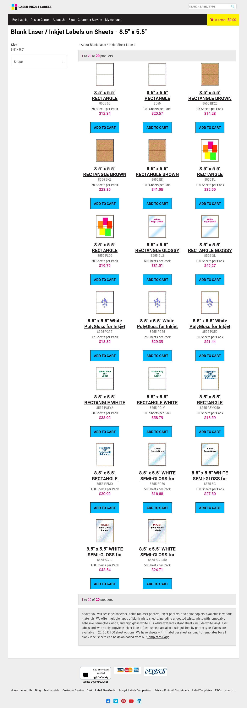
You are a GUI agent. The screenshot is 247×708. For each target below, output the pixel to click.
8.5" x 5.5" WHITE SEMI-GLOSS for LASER (157, 478)
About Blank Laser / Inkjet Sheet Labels (108, 45)
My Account (113, 20)
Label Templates (202, 690)
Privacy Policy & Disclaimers (172, 690)
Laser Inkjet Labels (31, 7)
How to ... (230, 690)
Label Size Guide (105, 690)
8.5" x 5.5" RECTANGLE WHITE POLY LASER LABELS (105, 402)
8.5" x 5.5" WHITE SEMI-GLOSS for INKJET (104, 554)
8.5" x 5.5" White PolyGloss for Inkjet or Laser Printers (104, 326)
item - (223, 19)
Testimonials (51, 690)
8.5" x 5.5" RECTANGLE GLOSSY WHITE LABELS (157, 250)
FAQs (218, 690)
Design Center (40, 20)
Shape (18, 61)
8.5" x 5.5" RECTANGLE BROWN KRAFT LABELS (210, 98)
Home (14, 690)
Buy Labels (19, 20)
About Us (59, 20)
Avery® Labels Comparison (134, 690)
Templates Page (158, 637)
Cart (89, 690)
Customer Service (90, 20)
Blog (72, 20)
